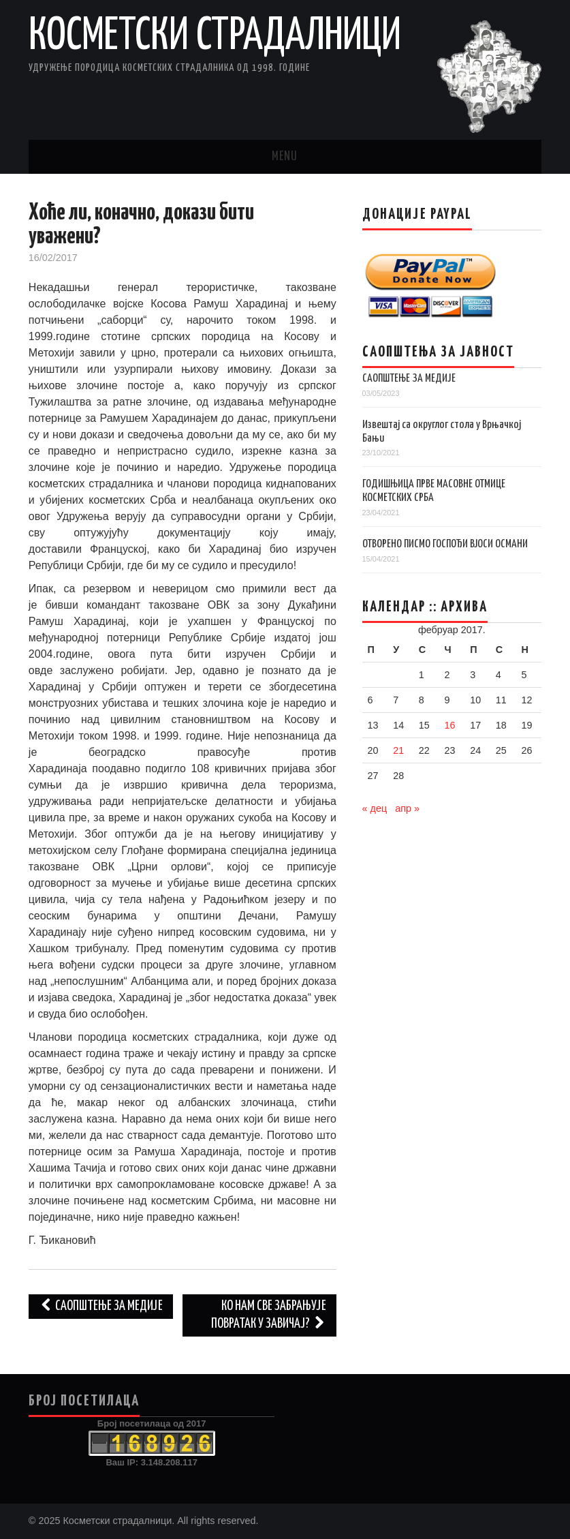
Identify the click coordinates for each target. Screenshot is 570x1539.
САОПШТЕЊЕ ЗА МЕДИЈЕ (409, 378)
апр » (407, 808)
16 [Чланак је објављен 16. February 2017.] (449, 725)
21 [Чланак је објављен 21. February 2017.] (398, 750)
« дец (374, 808)
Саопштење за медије (101, 1306)
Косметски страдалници (215, 37)
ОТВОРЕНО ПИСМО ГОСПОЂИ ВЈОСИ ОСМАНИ (445, 544)
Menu (285, 157)
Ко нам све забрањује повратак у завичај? (268, 1315)
